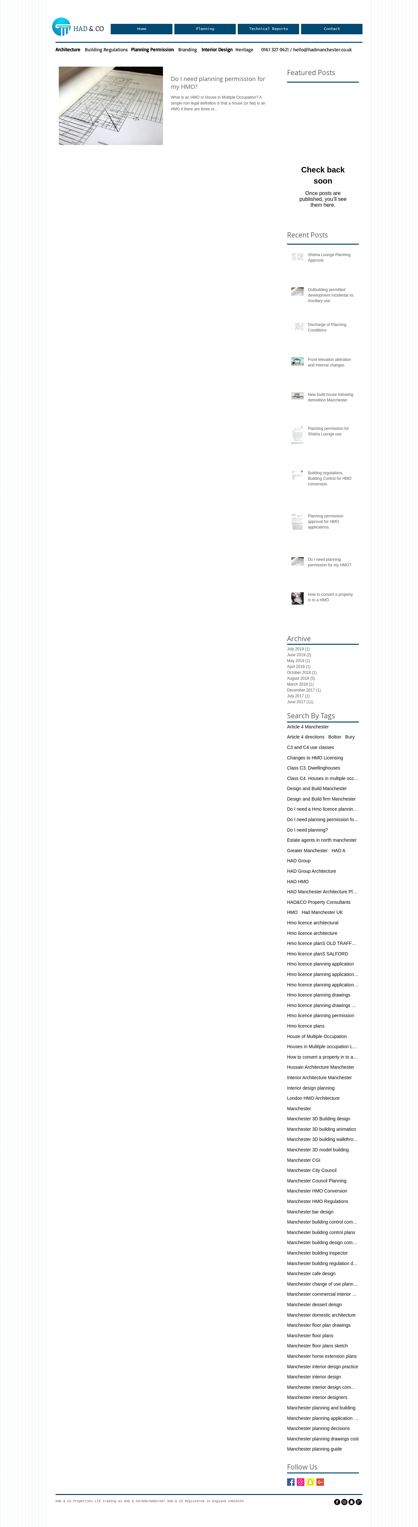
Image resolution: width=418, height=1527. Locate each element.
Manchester (299, 1108)
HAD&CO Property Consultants (319, 902)
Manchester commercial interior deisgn (323, 1294)
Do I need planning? (307, 830)
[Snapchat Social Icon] (310, 1482)
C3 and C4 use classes (310, 747)
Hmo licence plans (305, 1026)
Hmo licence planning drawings (318, 995)
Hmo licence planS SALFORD (317, 953)
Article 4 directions (305, 736)
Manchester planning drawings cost (323, 1438)
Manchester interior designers (317, 1397)
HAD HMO (298, 881)
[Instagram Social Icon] (300, 1482)
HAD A (339, 850)
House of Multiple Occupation (317, 1036)
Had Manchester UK (322, 912)
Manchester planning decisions (318, 1428)
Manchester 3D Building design (318, 1118)
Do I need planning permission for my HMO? (323, 819)
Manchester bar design (310, 1211)
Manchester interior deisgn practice (322, 1366)
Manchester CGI (303, 1160)
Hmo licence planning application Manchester (323, 974)
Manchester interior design (314, 1376)
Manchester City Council (312, 1170)
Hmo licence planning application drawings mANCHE (323, 984)
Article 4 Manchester (308, 726)
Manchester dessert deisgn (314, 1304)
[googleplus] (359, 1502)
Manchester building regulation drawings (323, 1263)
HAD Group (299, 860)
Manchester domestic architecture (321, 1315)
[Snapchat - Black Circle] (351, 1502)
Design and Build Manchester (317, 788)
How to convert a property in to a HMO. (323, 1057)
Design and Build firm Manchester (321, 799)
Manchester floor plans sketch (317, 1345)
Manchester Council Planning (316, 1180)
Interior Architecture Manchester (319, 1077)
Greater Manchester (307, 850)
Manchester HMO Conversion (317, 1191)
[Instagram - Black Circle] (344, 1502)
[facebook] (337, 1502)
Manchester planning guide (314, 1449)
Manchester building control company (323, 1222)
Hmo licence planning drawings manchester (323, 1005)
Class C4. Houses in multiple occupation (323, 778)
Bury (350, 736)
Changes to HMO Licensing (315, 757)
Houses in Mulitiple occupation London (323, 1046)
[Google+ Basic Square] (320, 1482)
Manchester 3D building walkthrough (323, 1139)
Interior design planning (311, 1088)
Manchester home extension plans (322, 1356)
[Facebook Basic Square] (291, 1482)
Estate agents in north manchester (322, 840)
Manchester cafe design (311, 1273)
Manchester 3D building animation (321, 1129)
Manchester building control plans (321, 1232)
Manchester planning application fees (323, 1418)
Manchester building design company (323, 1242)
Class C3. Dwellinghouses (313, 768)
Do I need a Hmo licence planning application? (323, 809)
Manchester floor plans (310, 1335)
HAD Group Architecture (311, 871)
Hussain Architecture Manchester (320, 1067)
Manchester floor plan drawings (319, 1325)
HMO (292, 912)
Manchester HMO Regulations (317, 1201)
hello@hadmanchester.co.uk (322, 49)
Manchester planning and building (321, 1407)
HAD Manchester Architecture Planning (323, 891)
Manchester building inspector (317, 1253)
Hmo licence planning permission (320, 1015)
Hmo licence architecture (312, 933)
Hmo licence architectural (312, 922)
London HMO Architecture (313, 1098)
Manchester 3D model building (318, 1149)
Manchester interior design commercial (323, 1387)
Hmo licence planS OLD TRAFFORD (323, 943)
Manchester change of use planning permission (323, 1284)
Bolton (334, 736)
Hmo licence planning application (320, 964)
